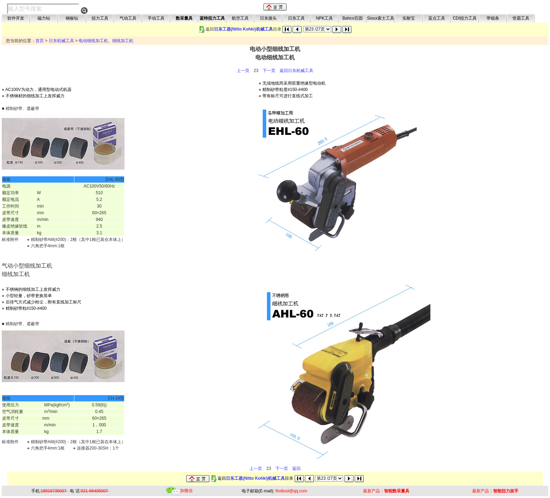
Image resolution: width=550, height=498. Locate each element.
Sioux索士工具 (380, 18)
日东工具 (296, 18)
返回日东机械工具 (296, 70)
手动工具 (156, 18)
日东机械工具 (61, 40)
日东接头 (268, 18)
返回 (296, 468)
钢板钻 (72, 18)
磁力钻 (44, 18)
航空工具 (240, 18)
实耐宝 (408, 18)
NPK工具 (324, 18)
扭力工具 (100, 18)
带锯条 (493, 18)
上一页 (243, 70)
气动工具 (128, 18)
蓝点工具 (436, 18)
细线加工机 (122, 40)
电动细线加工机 (93, 40)
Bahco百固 (352, 18)
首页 (39, 40)
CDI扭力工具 (465, 18)
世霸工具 (520, 18)
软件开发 (15, 18)
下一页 (269, 70)
